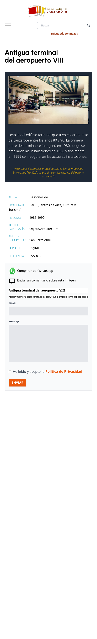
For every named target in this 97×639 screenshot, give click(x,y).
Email (12, 303)
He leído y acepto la (47, 371)
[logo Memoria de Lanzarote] (49, 11)
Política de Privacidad (63, 371)
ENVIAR (17, 383)
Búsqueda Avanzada (64, 33)
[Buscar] (88, 25)
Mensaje (14, 321)
